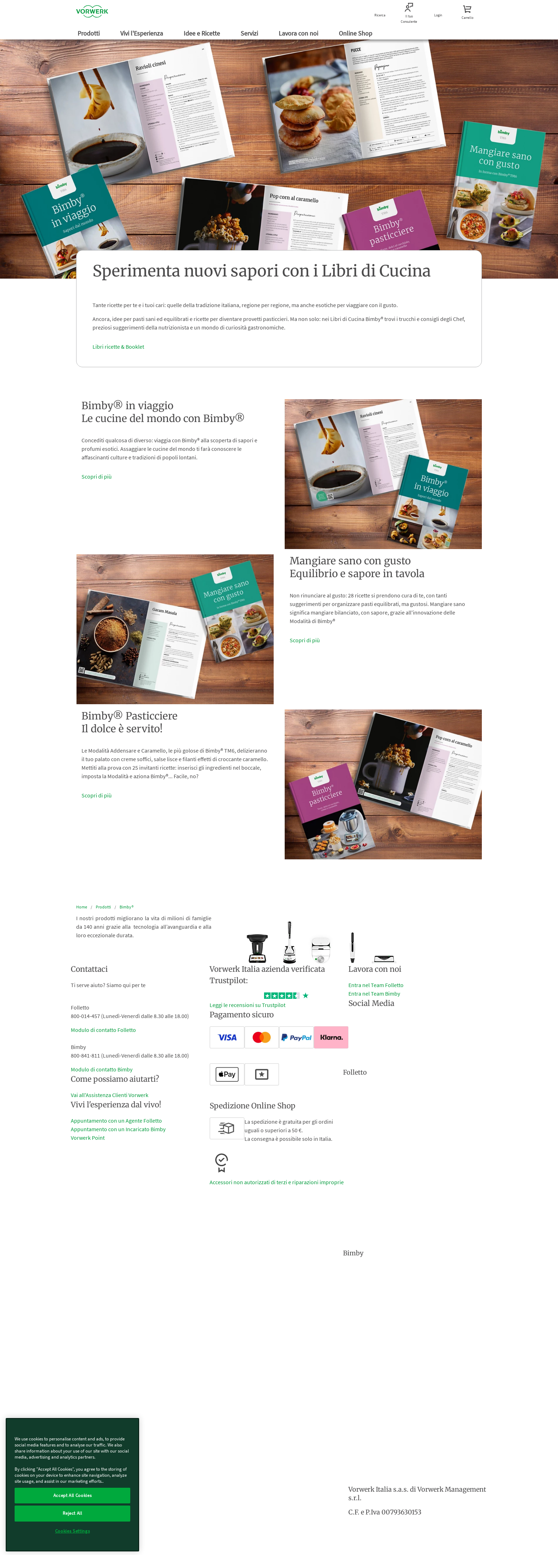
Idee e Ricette (202, 33)
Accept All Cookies (72, 1495)
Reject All (72, 1513)
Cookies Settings (72, 1531)
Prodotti (89, 33)
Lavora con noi (299, 33)
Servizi (250, 33)
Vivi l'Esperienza (142, 33)
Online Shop (356, 33)
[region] (72, 1484)
